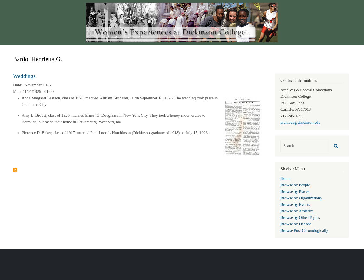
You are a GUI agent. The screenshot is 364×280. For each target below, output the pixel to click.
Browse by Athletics (296, 211)
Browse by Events (295, 204)
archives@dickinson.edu (300, 122)
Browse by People (295, 185)
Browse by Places (294, 191)
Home (285, 178)
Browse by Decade (295, 224)
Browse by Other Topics (300, 217)
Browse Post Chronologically (304, 230)
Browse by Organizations (301, 198)
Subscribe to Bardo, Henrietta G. (15, 170)
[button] (242, 127)
